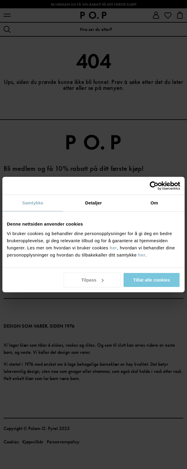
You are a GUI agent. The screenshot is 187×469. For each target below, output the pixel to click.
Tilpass (92, 279)
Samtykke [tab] (32, 202)
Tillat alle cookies (151, 279)
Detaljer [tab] (93, 202)
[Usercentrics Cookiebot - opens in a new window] (154, 185)
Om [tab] (154, 202)
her (113, 247)
